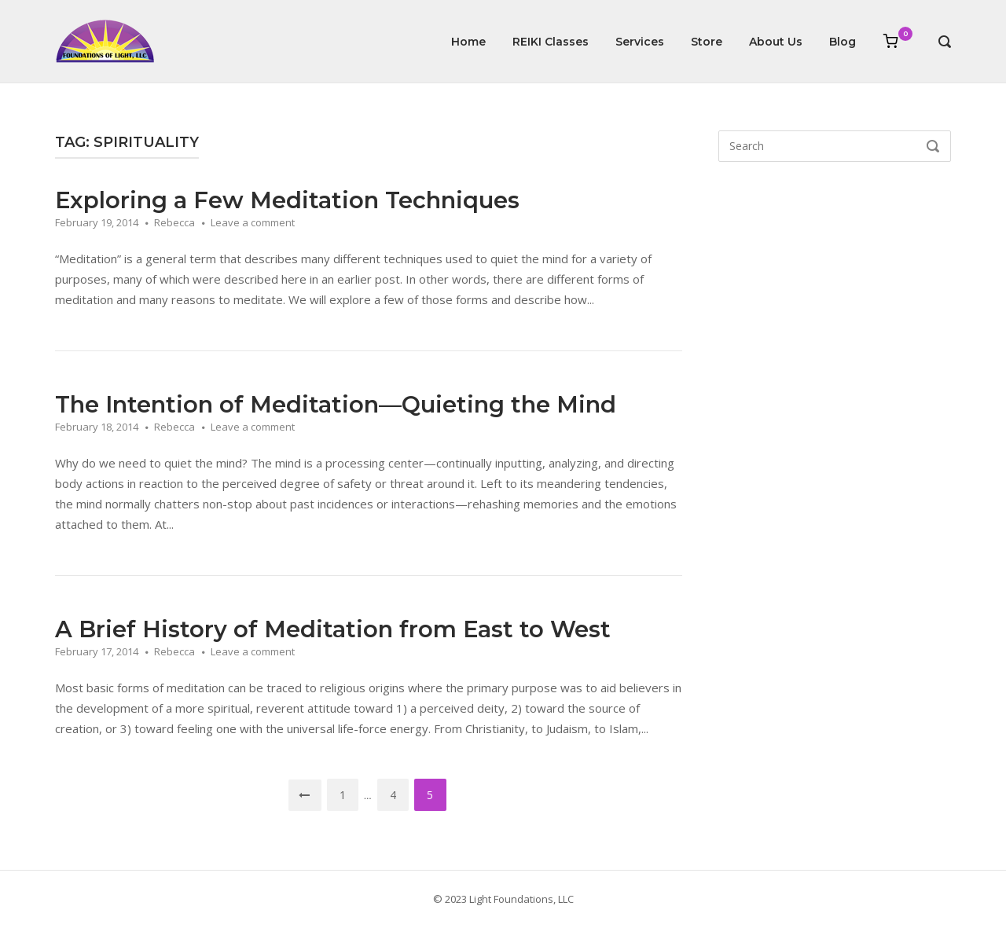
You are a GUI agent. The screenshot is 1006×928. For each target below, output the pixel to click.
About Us (775, 42)
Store (706, 42)
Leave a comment (253, 222)
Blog (842, 42)
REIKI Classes (550, 42)
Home (468, 42)
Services (639, 42)
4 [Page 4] (393, 794)
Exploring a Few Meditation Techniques (287, 200)
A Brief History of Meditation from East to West (333, 629)
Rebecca (174, 222)
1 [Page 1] (343, 794)
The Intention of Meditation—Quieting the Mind (335, 404)
